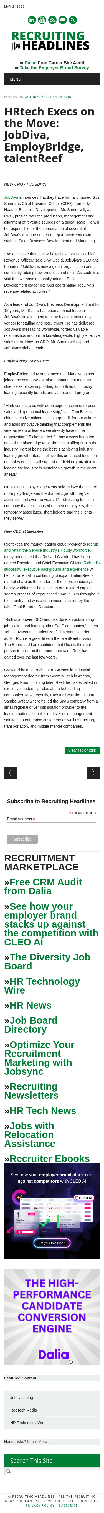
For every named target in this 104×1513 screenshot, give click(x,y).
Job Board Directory (31, 1025)
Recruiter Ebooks (49, 1158)
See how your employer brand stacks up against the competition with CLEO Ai (51, 924)
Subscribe (68, 1505)
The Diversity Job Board (47, 961)
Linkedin (32, 20)
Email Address (21, 819)
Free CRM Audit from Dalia (43, 886)
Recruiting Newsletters (31, 1091)
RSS (52, 20)
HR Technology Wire (42, 986)
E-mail (63, 20)
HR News (30, 1005)
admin (66, 97)
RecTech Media (23, 1410)
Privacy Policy (40, 1505)
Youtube (42, 20)
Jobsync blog (21, 1397)
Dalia (29, 62)
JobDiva (11, 197)
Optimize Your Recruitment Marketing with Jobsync (39, 1058)
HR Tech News (42, 1110)
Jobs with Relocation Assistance (29, 1134)
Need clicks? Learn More (25, 1441)
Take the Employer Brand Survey (54, 68)
